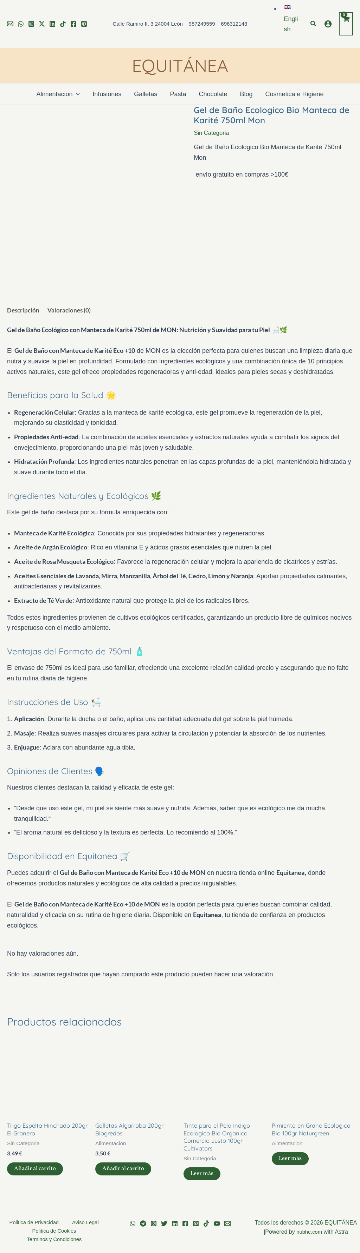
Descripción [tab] (24, 311)
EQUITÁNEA (180, 65)
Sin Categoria (213, 132)
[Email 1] (10, 24)
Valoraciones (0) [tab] (71, 311)
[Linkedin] (52, 24)
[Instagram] (31, 24)
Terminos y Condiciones (55, 1241)
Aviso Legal (82, 1223)
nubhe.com (309, 1232)
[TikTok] (63, 24)
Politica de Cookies (54, 1232)
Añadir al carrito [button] (37, 1172)
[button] (291, 19)
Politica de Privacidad (35, 1223)
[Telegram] (143, 1223)
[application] (76, 94)
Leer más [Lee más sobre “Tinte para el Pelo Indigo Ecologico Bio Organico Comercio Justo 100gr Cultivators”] (203, 1178)
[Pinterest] (84, 24)
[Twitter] (42, 24)
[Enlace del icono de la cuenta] (328, 24)
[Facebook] (73, 24)
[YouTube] (217, 1223)
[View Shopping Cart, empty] (346, 23)
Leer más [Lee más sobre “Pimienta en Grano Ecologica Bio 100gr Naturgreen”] (291, 1170)
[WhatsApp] (21, 24)
